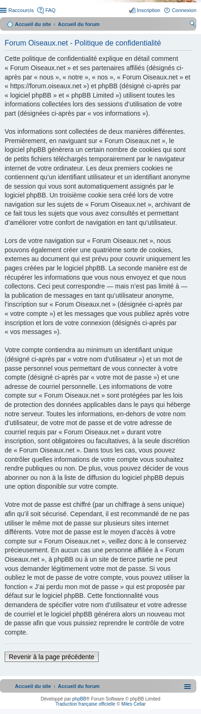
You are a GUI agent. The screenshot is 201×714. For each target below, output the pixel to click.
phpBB (79, 698)
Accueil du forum (79, 24)
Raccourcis (21, 10)
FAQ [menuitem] (50, 10)
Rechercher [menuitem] (192, 25)
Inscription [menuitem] (148, 10)
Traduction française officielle (85, 704)
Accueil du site (33, 24)
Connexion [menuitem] (184, 10)
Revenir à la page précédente (51, 657)
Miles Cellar (133, 704)
